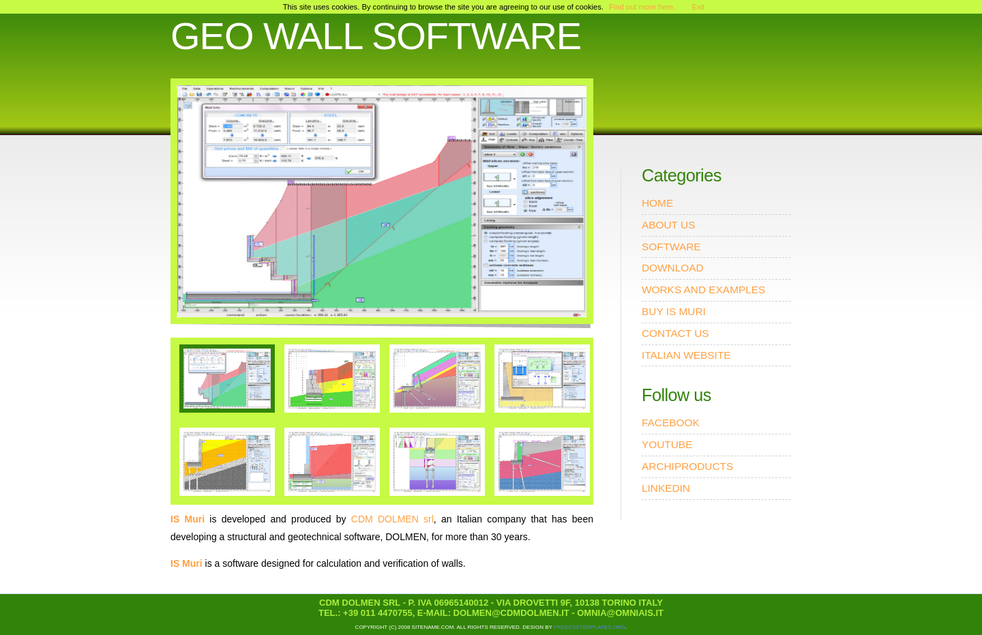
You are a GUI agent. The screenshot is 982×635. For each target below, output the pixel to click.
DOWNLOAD (673, 268)
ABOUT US (668, 225)
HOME (657, 203)
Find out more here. (642, 7)
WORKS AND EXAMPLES (703, 289)
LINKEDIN (666, 488)
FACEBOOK (671, 422)
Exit (698, 7)
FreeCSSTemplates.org (589, 627)
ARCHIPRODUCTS (687, 466)
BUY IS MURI (674, 311)
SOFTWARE (671, 246)
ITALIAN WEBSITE (686, 355)
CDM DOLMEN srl (392, 519)
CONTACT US (675, 333)
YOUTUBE (667, 444)
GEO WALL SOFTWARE (375, 35)
